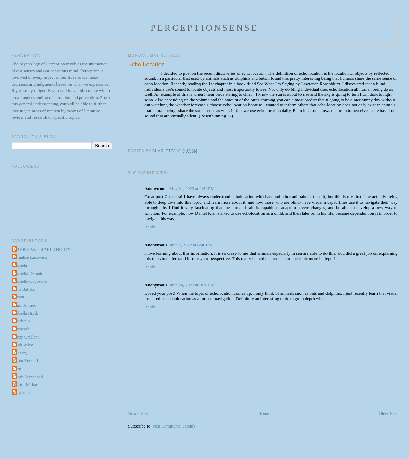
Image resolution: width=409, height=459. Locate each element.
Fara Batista (24, 289)
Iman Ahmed (25, 305)
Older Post (388, 413)
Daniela (20, 265)
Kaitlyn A (22, 320)
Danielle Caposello (30, 281)
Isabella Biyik (25, 313)
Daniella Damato (28, 273)
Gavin (18, 296)
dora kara (21, 392)
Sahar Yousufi (25, 360)
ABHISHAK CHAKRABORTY (42, 249)
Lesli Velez (23, 344)
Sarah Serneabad (28, 376)
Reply (149, 226)
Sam (17, 368)
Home (263, 413)
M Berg (20, 352)
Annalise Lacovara (30, 257)
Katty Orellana (26, 337)
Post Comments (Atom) (174, 426)
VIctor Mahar (25, 384)
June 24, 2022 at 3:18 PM (192, 285)
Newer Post (138, 413)
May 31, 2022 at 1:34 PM (192, 188)
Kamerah (21, 328)
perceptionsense (204, 28)
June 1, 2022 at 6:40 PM (191, 244)
